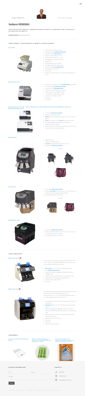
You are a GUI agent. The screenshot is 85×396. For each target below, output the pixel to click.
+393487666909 (62, 376)
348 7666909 (69, 18)
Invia (11, 383)
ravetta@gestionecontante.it (65, 380)
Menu (81, 3)
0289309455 (61, 372)
